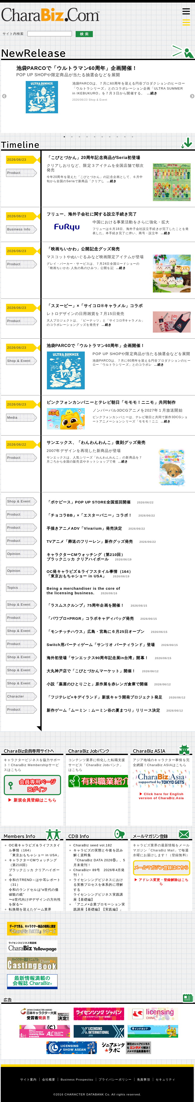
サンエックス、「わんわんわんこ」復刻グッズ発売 (96, 442)
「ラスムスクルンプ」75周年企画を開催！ (85, 605)
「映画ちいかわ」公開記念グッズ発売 (83, 249)
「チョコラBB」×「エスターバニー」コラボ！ (89, 515)
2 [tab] (71, 136)
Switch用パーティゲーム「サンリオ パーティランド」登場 (101, 644)
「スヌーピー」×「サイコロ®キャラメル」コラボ (95, 306)
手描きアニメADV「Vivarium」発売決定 (84, 528)
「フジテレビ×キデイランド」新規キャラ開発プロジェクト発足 (105, 697)
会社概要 (48, 1079)
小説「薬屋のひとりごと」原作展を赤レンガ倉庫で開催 (97, 684)
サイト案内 (28, 1079)
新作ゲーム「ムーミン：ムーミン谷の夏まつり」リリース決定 (103, 710)
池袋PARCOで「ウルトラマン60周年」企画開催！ (76, 68)
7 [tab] (109, 136)
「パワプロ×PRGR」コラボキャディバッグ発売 (90, 618)
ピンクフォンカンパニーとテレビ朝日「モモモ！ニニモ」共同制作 (111, 402)
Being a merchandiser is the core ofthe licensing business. (83, 590)
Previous (4, 96)
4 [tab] (87, 136)
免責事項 (143, 1079)
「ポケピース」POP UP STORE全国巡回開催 (89, 502)
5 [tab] (94, 136)
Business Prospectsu (77, 1079)
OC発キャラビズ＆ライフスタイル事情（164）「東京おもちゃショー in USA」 (90, 573)
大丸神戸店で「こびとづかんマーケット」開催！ (91, 671)
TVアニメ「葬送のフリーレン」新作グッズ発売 (90, 541)
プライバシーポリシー (115, 1079)
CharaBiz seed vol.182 (92, 845)
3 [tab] (79, 136)
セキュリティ (165, 1079)
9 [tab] (124, 136)
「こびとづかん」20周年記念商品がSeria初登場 (94, 157)
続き (153, 93)
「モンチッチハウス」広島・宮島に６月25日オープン (96, 631)
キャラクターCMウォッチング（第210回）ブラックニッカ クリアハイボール (86, 556)
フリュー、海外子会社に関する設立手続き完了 (92, 214)
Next (192, 96)
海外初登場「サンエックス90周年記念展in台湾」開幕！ (98, 658)
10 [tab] (132, 136)
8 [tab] (117, 136)
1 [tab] (64, 136)
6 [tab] (102, 136)
